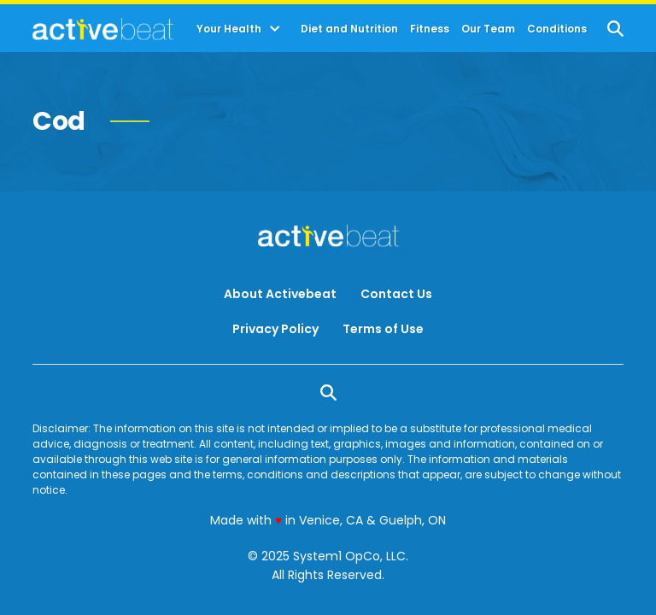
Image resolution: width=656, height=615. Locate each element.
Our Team (488, 29)
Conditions (557, 29)
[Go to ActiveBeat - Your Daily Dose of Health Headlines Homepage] (102, 29)
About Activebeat (280, 294)
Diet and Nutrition (349, 29)
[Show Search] (615, 28)
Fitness (429, 29)
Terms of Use (383, 328)
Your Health (228, 29)
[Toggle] (275, 29)
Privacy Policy (275, 328)
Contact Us (396, 294)
